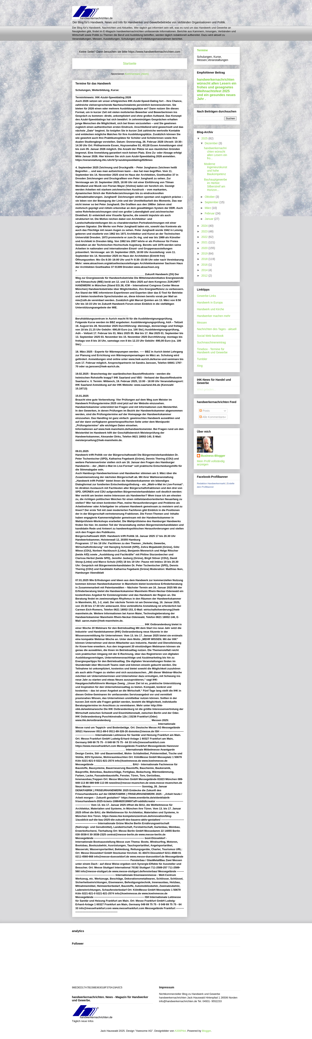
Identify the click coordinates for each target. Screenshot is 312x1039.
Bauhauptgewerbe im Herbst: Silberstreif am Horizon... (215, 184)
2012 (204, 275)
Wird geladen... (206, 389)
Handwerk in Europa (210, 302)
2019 (204, 253)
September (212, 202)
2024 (204, 225)
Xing (200, 365)
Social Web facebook (210, 335)
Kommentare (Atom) (137, 73)
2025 (204, 138)
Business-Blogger (213, 455)
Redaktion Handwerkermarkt (211, 483)
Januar (209, 218)
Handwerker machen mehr (213, 315)
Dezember (211, 143)
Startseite (129, 63)
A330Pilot (180, 1030)
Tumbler (202, 359)
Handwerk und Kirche (210, 309)
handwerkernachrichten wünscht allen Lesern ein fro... (215, 153)
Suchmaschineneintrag (211, 342)
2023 (204, 231)
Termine (202, 50)
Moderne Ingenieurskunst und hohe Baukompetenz (215, 169)
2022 (204, 236)
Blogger (206, 1030)
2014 (204, 270)
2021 (204, 242)
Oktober (210, 196)
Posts (204, 410)
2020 (204, 248)
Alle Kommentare (211, 417)
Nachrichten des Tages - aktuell (216, 329)
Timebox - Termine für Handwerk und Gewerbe (212, 350)
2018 (204, 259)
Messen (202, 322)
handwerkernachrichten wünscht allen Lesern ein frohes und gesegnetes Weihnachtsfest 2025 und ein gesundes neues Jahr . (216, 89)
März (208, 208)
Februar (210, 213)
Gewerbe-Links (206, 295)
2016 (204, 264)
